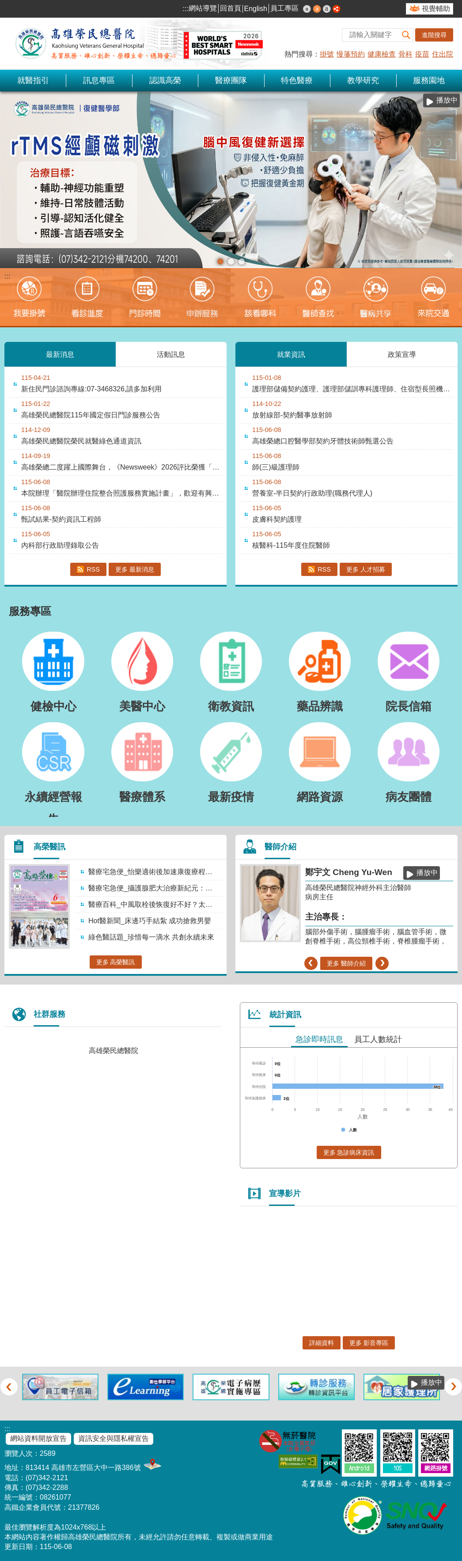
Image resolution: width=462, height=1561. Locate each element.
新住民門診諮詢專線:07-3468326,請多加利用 (91, 389)
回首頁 (230, 8)
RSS (93, 569)
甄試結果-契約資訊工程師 (61, 519)
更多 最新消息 (134, 569)
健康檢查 (381, 54)
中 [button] (317, 9)
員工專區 (284, 8)
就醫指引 (33, 80)
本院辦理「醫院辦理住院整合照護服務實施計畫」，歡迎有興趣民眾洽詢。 (121, 493)
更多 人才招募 (365, 569)
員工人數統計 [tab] (378, 1039)
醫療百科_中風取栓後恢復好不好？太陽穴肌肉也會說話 (154, 904)
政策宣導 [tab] (402, 354)
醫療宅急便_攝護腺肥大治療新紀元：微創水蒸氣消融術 (154, 888)
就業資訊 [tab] (291, 354)
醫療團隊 (231, 80)
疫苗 (422, 54)
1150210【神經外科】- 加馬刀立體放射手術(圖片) (242, 261)
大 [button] (327, 9)
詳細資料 (321, 1342)
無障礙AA (298, 1461)
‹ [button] (311, 963)
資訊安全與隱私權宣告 (113, 1438)
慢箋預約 (351, 54)
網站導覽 (203, 8)
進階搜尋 (434, 34)
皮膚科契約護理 (277, 519)
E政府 (330, 1464)
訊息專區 (99, 80)
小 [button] (307, 9)
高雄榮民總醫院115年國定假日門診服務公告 (90, 415)
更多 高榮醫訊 (115, 962)
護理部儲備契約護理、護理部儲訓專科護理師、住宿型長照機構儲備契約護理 (352, 389)
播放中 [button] (447, 100)
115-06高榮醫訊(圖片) (231, 261)
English (255, 8)
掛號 (327, 54)
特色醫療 (297, 80)
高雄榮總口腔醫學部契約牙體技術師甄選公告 (323, 441)
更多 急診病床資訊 (349, 1152)
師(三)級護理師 (275, 467)
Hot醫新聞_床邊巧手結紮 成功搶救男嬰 (149, 920)
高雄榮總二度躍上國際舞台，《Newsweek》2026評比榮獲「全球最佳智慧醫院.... (121, 467)
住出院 (442, 54)
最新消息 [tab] (60, 354)
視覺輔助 (436, 8)
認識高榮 (165, 80)
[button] (406, 35)
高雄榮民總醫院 (113, 1050)
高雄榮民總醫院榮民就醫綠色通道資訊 (81, 441)
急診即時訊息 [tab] (319, 1039)
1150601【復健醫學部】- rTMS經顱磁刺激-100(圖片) (220, 261)
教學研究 (363, 80)
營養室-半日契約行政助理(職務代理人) (312, 493)
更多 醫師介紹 (346, 963)
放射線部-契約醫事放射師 (292, 415)
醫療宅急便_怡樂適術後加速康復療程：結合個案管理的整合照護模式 (154, 871)
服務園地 (429, 80)
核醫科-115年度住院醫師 (291, 545)
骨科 (405, 54)
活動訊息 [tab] (171, 354)
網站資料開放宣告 (38, 1438)
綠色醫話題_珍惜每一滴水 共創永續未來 (151, 937)
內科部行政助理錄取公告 (60, 545)
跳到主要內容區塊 (4, 4)
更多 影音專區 (368, 1342)
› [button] (382, 963)
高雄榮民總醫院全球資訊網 (137, 43)
